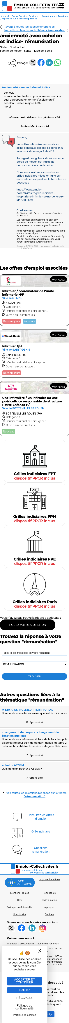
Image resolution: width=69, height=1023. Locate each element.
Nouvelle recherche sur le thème (34, 30)
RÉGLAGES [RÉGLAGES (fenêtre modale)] (24, 997)
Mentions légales (19, 892)
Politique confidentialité (20, 907)
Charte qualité (49, 900)
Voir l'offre (58, 280)
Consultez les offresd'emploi (41, 816)
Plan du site (19, 914)
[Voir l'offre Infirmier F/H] (34, 353)
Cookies (49, 914)
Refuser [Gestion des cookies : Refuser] (24, 990)
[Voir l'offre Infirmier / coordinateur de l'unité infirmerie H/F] (34, 300)
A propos (49, 907)
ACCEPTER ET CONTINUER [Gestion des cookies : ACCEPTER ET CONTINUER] (24, 981)
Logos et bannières (49, 879)
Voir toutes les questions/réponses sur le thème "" (36, 794)
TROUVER (34, 676)
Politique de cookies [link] (24, 1014)
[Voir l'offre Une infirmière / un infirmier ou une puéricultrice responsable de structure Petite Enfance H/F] (34, 408)
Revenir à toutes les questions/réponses (29, 26)
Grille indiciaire (40, 831)
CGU (19, 900)
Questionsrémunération (40, 849)
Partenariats (49, 892)
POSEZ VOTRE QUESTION (27, 625)
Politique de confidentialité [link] (24, 1007)
